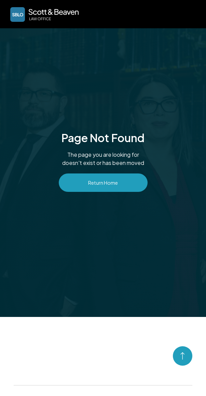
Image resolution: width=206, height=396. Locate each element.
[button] (191, 13)
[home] (43, 14)
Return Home (103, 183)
